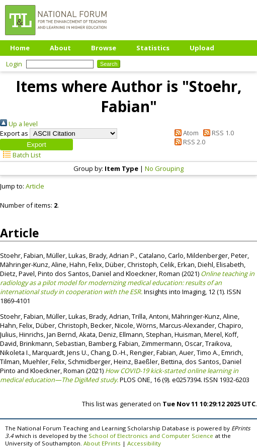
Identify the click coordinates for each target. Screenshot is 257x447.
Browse (103, 47)
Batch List (20, 154)
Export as (14, 133)
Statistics (152, 47)
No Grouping (164, 168)
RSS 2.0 (188, 141)
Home (20, 47)
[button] (36, 144)
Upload (202, 47)
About (60, 47)
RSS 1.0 (217, 132)
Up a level (19, 123)
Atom (185, 132)
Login (14, 63)
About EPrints (102, 443)
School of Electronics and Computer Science (151, 435)
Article (35, 186)
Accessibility (144, 443)
